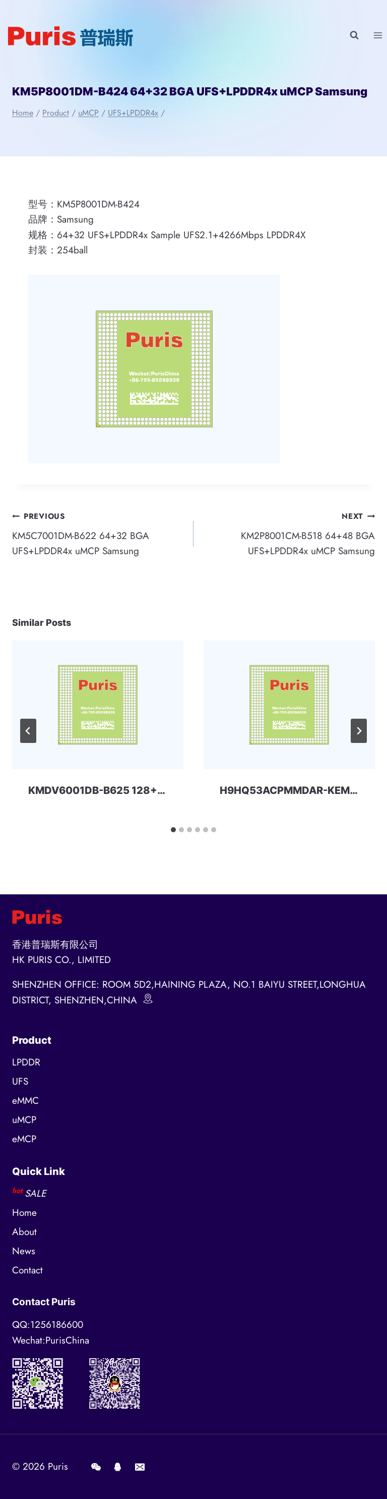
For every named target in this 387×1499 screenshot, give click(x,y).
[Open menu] (377, 35)
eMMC (25, 1100)
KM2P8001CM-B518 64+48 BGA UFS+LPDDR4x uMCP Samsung (289, 533)
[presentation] (97, 704)
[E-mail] (139, 1466)
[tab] (173, 829)
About (24, 1232)
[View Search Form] (354, 35)
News (23, 1251)
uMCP (24, 1120)
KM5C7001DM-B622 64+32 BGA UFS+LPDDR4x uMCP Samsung (98, 533)
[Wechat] (95, 1466)
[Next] (359, 731)
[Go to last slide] (28, 731)
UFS (20, 1081)
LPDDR (26, 1062)
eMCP (24, 1139)
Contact (27, 1270)
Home (24, 1212)
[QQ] (117, 1466)
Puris (58, 1466)
